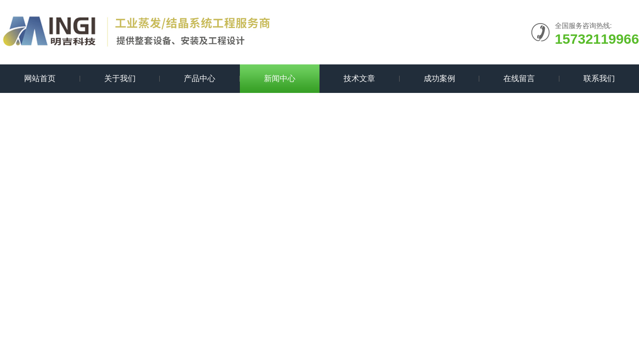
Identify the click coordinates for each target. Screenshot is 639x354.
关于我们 (120, 78)
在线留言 (519, 78)
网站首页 (40, 78)
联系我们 (599, 78)
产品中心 (199, 78)
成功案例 (439, 78)
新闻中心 (279, 78)
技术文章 (359, 78)
